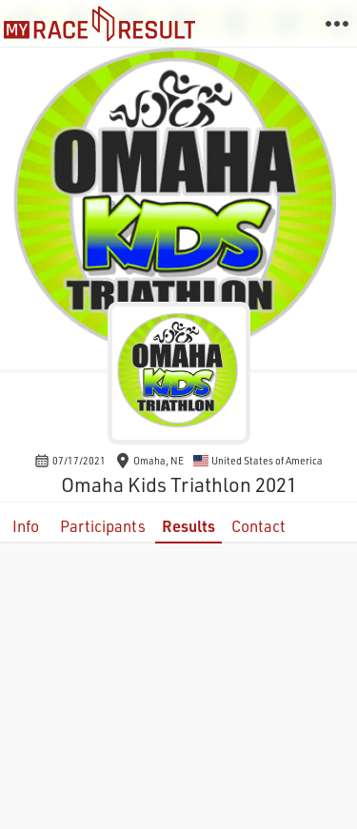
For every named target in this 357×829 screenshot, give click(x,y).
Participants (103, 526)
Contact (258, 526)
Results (188, 526)
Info (25, 526)
